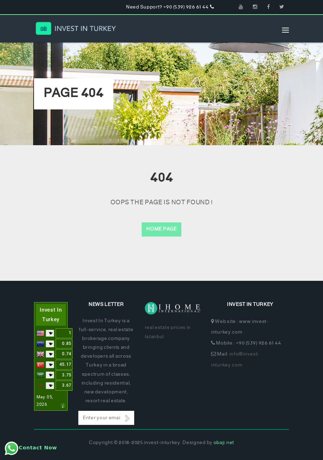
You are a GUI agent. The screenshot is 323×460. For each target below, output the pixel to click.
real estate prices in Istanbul (168, 332)
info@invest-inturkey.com (235, 359)
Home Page (161, 229)
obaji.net (224, 443)
